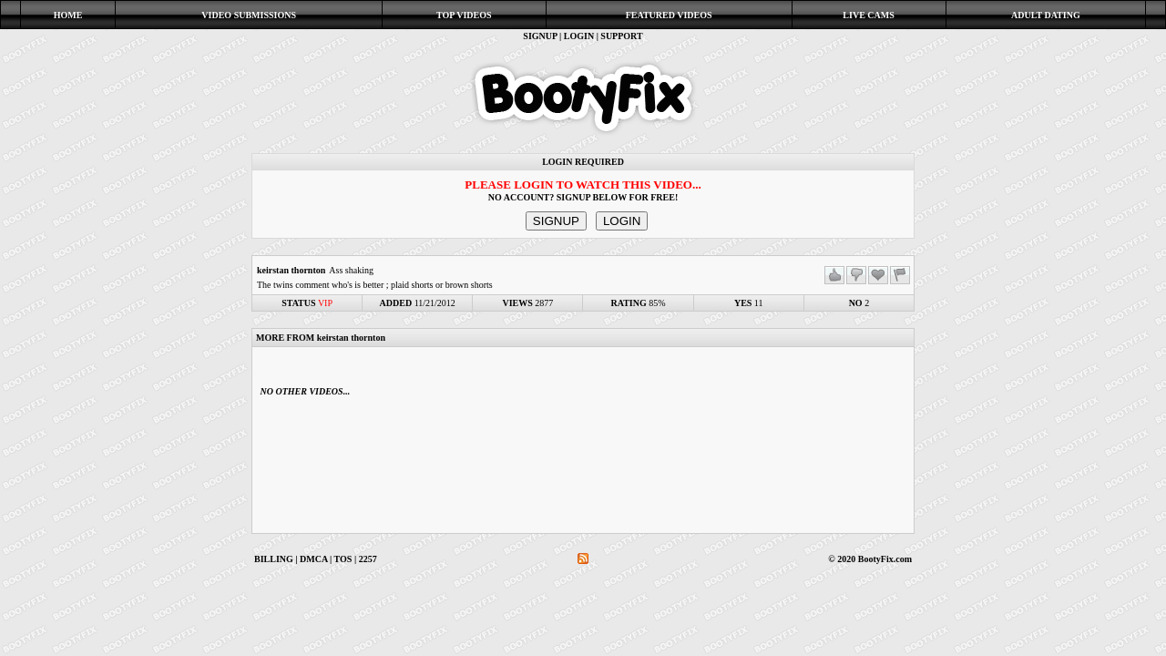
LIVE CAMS (868, 15)
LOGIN (579, 36)
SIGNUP (540, 36)
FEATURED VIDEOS (669, 15)
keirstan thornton (291, 270)
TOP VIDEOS (464, 15)
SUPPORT (621, 36)
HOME (68, 15)
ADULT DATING (1045, 15)
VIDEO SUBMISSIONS (248, 15)
